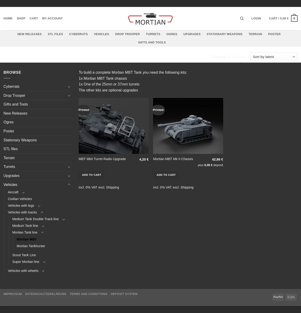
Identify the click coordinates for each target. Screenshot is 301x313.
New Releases (29, 34)
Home (8, 18)
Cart (34, 18)
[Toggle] (69, 86)
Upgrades (192, 34)
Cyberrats (78, 34)
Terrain (255, 34)
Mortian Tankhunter (31, 246)
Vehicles (101, 34)
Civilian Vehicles (20, 199)
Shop (21, 18)
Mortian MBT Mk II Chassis (173, 159)
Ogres (171, 34)
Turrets (153, 34)
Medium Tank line (25, 226)
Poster (274, 34)
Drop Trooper (127, 34)
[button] (256, 18)
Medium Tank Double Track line (35, 219)
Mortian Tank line (112, 57)
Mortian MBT (27, 239)
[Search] (242, 18)
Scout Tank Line (24, 255)
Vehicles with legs (21, 205)
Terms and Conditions (89, 294)
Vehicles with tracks (66, 57)
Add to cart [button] (91, 174)
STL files (55, 34)
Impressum (12, 294)
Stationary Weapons (224, 34)
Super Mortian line (25, 262)
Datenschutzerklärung (45, 294)
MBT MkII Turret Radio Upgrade (102, 159)
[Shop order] (274, 56)
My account (52, 18)
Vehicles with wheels (23, 271)
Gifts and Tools (152, 42)
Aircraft (13, 192)
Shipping (112, 187)
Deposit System (124, 294)
